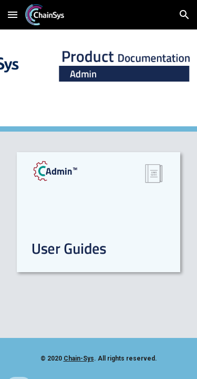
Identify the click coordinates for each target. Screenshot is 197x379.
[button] (12, 14)
